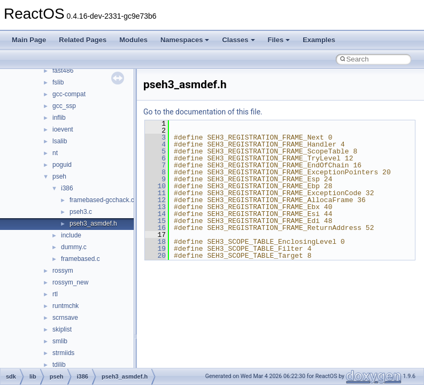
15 (155, 221)
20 (155, 255)
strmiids (63, 353)
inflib (59, 117)
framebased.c (80, 259)
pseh (59, 176)
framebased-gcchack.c (102, 200)
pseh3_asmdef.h (93, 223)
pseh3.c (81, 211)
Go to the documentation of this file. (203, 111)
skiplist (62, 329)
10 (155, 186)
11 (155, 193)
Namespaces (185, 40)
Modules (133, 40)
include (71, 235)
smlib (59, 341)
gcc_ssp (64, 106)
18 (155, 242)
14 (155, 214)
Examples (319, 40)
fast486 (62, 70)
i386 (67, 188)
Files (279, 40)
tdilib (59, 364)
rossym (62, 270)
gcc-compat (69, 94)
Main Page (29, 40)
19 (155, 248)
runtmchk (65, 306)
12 (155, 200)
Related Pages (82, 40)
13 (155, 207)
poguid (62, 164)
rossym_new (70, 282)
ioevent (62, 129)
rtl (55, 294)
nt (55, 153)
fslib (58, 82)
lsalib (59, 141)
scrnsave (65, 317)
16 (155, 228)
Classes (238, 40)
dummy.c (74, 247)
